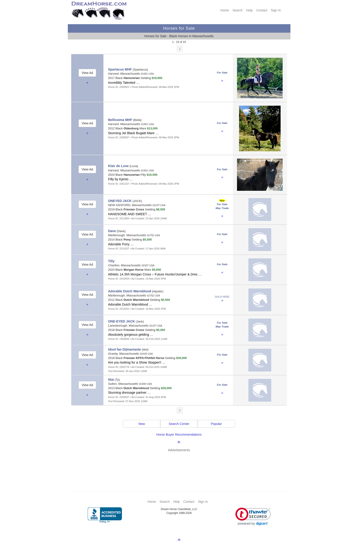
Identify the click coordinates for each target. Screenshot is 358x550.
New (142, 424)
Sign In (276, 10)
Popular (216, 424)
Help (249, 10)
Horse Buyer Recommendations (179, 434)
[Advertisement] (181, 465)
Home (224, 10)
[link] (253, 516)
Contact (261, 10)
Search (237, 10)
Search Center (179, 424)
